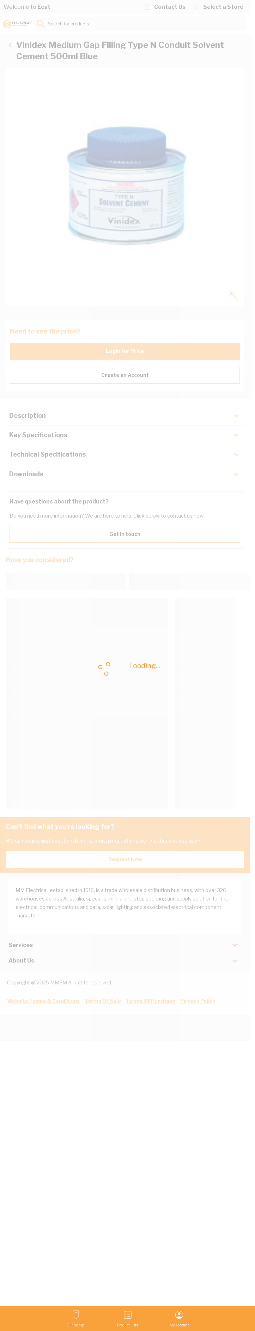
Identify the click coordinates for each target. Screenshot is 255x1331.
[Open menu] (75, 1318)
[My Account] (179, 1318)
